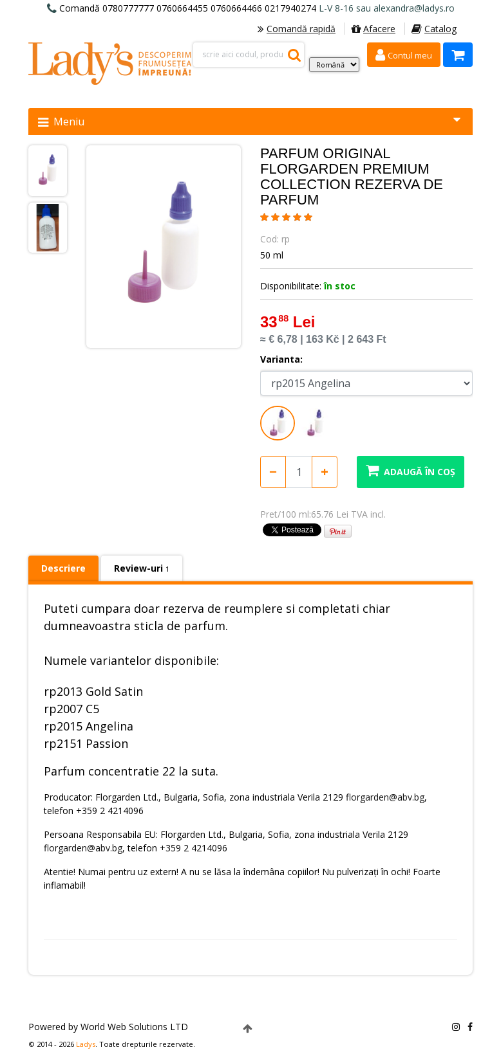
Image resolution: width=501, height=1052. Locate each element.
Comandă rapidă (297, 29)
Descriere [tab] (63, 568)
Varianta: (281, 359)
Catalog (434, 29)
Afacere (373, 29)
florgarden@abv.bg (385, 797)
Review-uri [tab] (141, 568)
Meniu (249, 121)
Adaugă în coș (410, 470)
